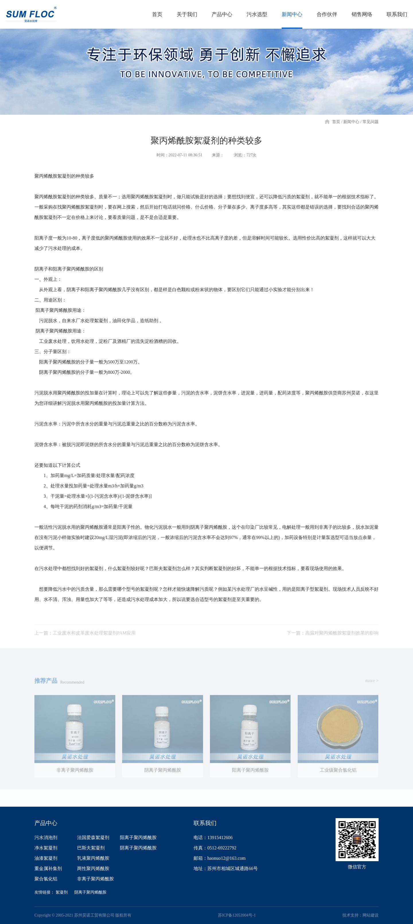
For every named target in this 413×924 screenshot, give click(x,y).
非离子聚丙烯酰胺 (95, 878)
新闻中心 (351, 122)
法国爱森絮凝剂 (93, 837)
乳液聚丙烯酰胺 (93, 858)
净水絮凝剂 (45, 847)
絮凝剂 (62, 892)
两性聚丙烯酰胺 (93, 868)
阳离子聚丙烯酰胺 (138, 837)
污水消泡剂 (45, 837)
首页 (336, 122)
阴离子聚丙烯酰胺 (138, 847)
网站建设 (371, 915)
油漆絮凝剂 (45, 858)
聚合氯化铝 (45, 878)
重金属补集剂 (48, 868)
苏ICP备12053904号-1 (237, 915)
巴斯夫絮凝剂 (91, 847)
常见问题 (371, 122)
